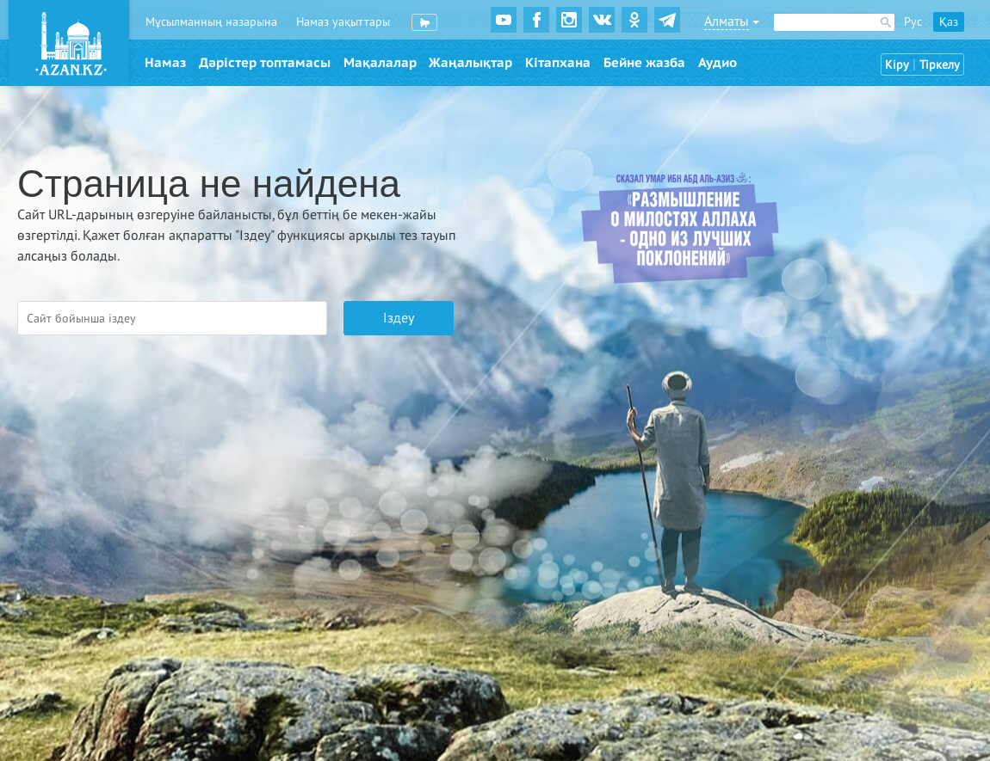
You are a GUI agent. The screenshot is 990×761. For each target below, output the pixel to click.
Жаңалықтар (470, 63)
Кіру (897, 65)
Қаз (948, 22)
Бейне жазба (644, 63)
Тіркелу (939, 65)
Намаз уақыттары (343, 22)
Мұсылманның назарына (211, 22)
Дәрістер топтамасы (265, 63)
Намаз (165, 63)
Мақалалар (380, 63)
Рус (913, 22)
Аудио (717, 63)
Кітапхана (558, 63)
